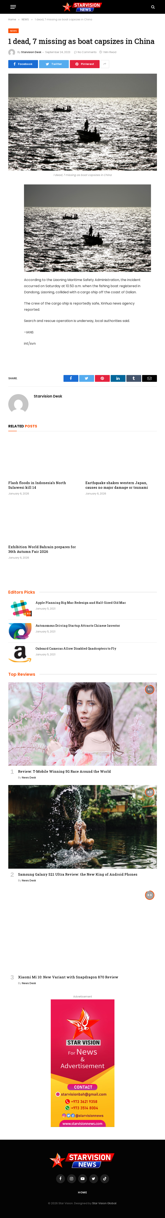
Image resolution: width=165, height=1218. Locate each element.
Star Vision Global (104, 1203)
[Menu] (13, 7)
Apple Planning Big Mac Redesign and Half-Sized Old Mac (80, 603)
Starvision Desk (31, 52)
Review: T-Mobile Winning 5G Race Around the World (64, 771)
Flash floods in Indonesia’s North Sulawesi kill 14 (37, 485)
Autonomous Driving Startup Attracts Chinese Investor (77, 626)
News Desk (29, 777)
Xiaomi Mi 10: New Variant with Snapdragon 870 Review (68, 977)
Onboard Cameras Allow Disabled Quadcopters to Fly (75, 648)
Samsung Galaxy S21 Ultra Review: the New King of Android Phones (77, 874)
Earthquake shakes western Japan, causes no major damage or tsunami (116, 485)
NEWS (13, 30)
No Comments (85, 52)
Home (82, 1192)
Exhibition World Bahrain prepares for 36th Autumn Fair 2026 (42, 549)
